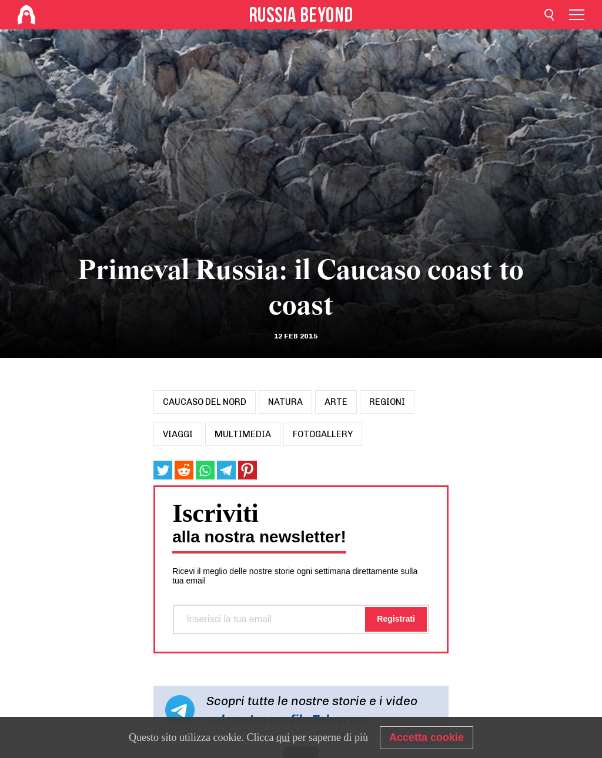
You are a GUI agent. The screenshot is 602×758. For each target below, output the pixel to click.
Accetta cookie (426, 737)
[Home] (26, 15)
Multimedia (243, 434)
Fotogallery (323, 434)
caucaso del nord (204, 402)
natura (285, 402)
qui (283, 737)
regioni (387, 402)
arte (336, 402)
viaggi (178, 434)
